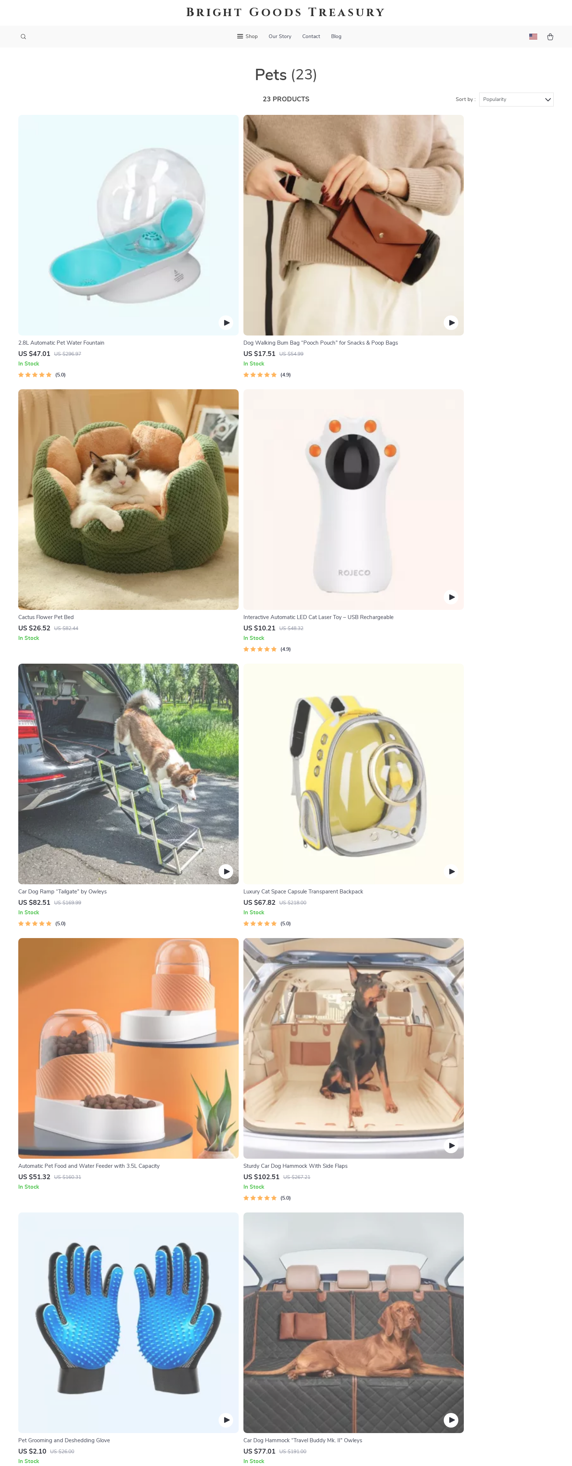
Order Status (331, 1349)
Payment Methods (338, 1337)
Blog (336, 36)
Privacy (318, 1451)
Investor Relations (227, 1361)
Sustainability (221, 1385)
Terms (303, 1451)
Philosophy (218, 1398)
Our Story (280, 36)
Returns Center (334, 1325)
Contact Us (329, 1289)
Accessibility (343, 1451)
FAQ (320, 1313)
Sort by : (466, 99)
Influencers (218, 1337)
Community (218, 1410)
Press (211, 1325)
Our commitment (447, 1339)
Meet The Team (223, 1301)
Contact (311, 36)
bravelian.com (443, 1289)
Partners (215, 1373)
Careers (213, 1313)
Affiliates (215, 1349)
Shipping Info (332, 1301)
